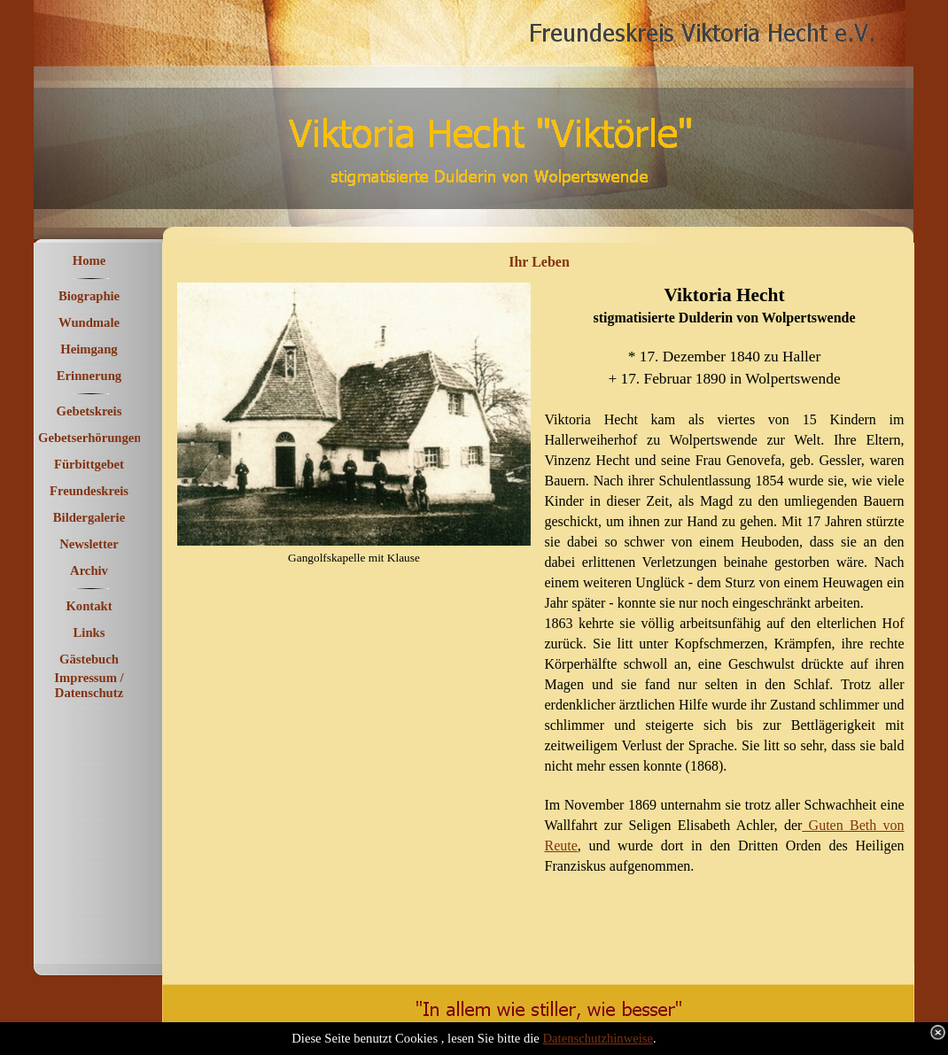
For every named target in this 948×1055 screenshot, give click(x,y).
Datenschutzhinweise (598, 1038)
